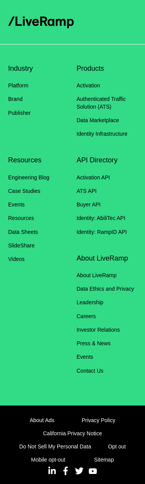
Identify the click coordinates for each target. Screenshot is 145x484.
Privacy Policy (98, 420)
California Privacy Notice (72, 433)
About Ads (42, 420)
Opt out (117, 446)
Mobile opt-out (48, 460)
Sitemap (104, 460)
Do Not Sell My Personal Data (55, 446)
